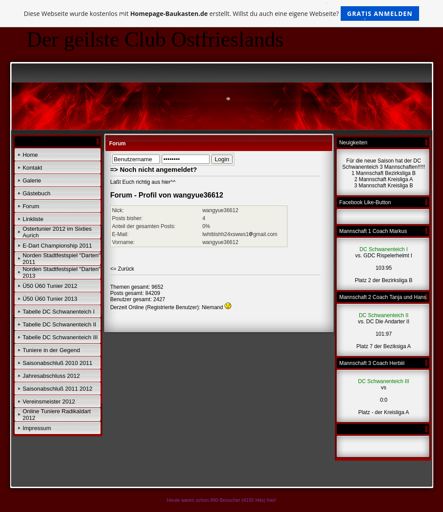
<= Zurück (122, 269)
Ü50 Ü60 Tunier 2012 (50, 286)
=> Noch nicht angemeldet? (153, 169)
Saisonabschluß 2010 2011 (58, 363)
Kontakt (32, 167)
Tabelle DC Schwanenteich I (59, 311)
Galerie (32, 180)
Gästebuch (37, 193)
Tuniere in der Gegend (51, 350)
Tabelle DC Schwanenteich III (60, 337)
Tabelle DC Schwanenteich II (59, 324)
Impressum (37, 428)
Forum (31, 206)
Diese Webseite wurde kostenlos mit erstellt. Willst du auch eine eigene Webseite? (222, 13)
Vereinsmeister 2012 (49, 401)
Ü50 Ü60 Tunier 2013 (50, 298)
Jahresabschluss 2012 (51, 375)
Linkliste (33, 219)
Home (30, 154)
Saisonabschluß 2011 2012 (58, 388)
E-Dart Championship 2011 (57, 245)
